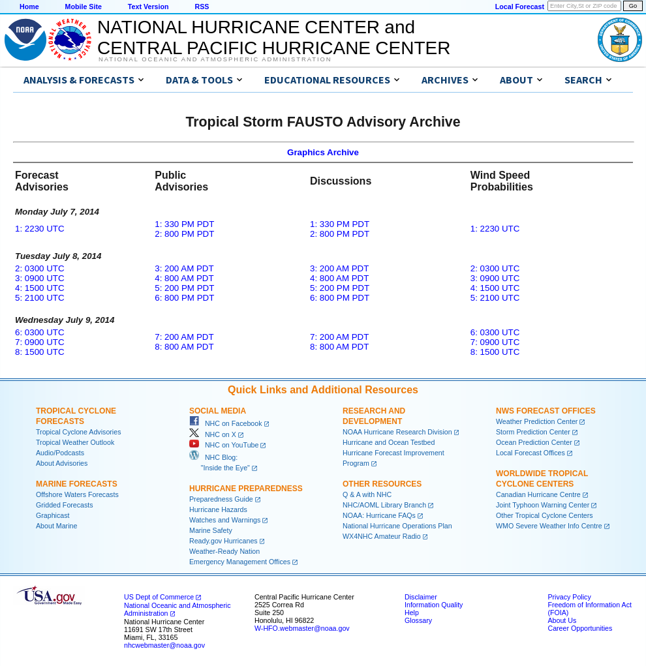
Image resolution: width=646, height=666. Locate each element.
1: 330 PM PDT (184, 224)
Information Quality (434, 605)
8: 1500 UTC (40, 352)
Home (29, 6)
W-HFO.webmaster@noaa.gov (302, 628)
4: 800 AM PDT (184, 278)
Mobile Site (83, 6)
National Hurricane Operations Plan (397, 526)
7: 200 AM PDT (184, 337)
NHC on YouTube (223, 445)
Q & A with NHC (367, 494)
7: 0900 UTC (40, 342)
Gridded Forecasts (64, 505)
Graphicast (53, 515)
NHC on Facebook (225, 423)
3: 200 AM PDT (184, 268)
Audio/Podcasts (60, 453)
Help (412, 612)
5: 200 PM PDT (184, 288)
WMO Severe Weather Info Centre (549, 526)
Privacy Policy (569, 597)
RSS (201, 6)
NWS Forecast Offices (546, 411)
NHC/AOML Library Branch (384, 505)
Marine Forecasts (76, 484)
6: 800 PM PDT (184, 298)
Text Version (148, 6)
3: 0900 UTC (40, 278)
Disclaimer (421, 597)
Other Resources (382, 484)
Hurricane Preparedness (246, 488)
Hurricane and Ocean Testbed (389, 442)
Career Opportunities (579, 628)
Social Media (217, 411)
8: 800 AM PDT (184, 347)
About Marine (56, 526)
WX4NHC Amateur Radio (382, 536)
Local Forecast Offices (530, 453)
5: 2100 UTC (40, 298)
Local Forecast (519, 6)
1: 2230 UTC (40, 229)
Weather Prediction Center (536, 421)
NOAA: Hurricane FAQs (379, 515)
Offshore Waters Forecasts (77, 494)
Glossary (418, 620)
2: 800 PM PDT (184, 234)
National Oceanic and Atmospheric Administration (215, 59)
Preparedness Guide (221, 499)
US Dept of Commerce (159, 597)
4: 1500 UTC (40, 288)
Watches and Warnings (224, 520)
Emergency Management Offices (239, 562)
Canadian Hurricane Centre (538, 494)
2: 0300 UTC (40, 268)
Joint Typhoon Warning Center (542, 505)
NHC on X (212, 434)
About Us (561, 620)
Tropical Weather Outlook (75, 442)
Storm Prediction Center (533, 432)
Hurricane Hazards (218, 509)
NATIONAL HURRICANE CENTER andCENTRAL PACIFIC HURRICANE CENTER (273, 37)
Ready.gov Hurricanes (223, 541)
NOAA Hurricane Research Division (397, 432)
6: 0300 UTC (40, 332)
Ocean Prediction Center (534, 442)
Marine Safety (210, 530)
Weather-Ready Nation (224, 551)
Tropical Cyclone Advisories (78, 432)
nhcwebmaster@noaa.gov (164, 645)
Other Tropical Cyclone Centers (544, 515)
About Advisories (61, 463)
